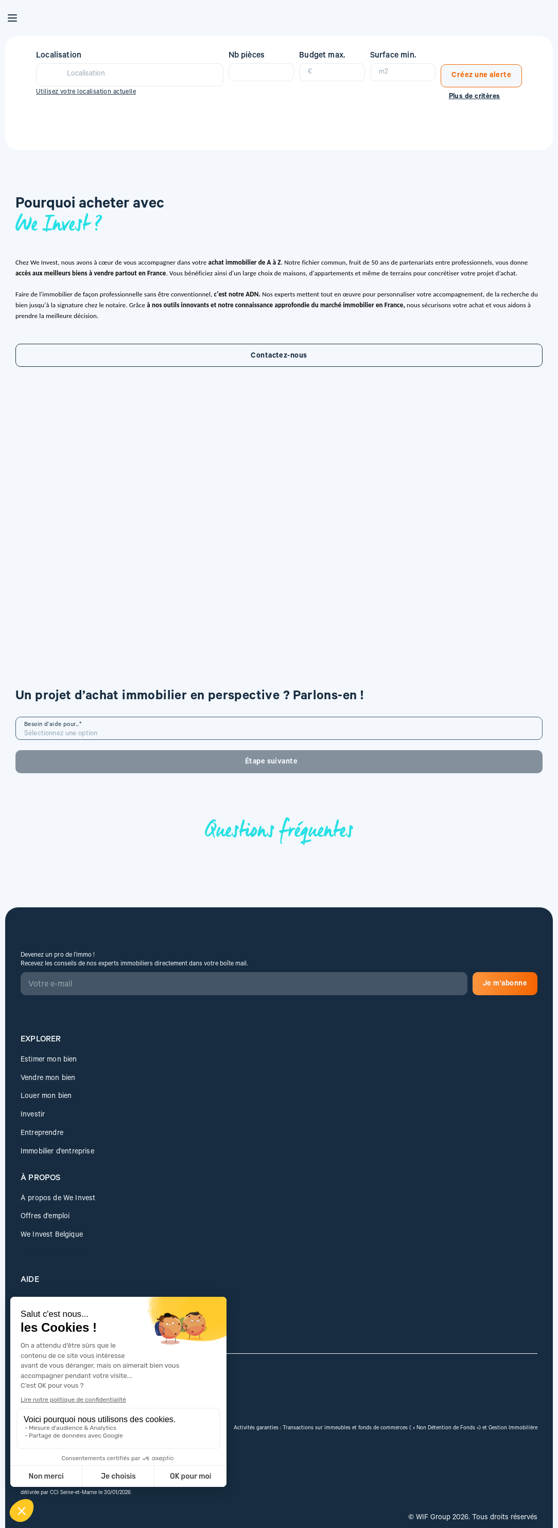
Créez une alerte (479, 68)
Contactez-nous (119, 481)
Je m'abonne (162, 1254)
